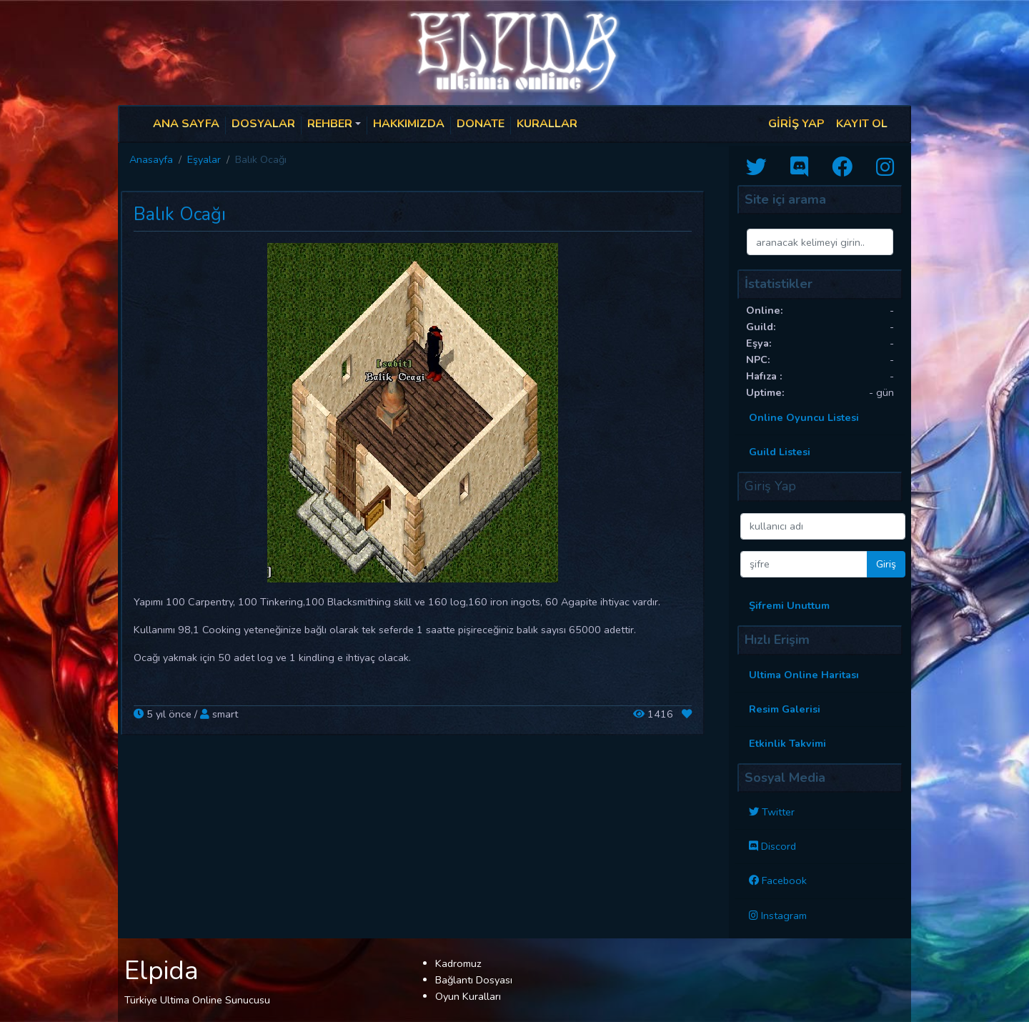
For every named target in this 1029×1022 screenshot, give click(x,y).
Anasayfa (151, 159)
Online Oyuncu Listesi (804, 417)
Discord (778, 846)
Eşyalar (204, 159)
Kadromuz (458, 963)
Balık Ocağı (180, 214)
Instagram (784, 915)
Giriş (886, 564)
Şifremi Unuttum (789, 605)
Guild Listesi (779, 452)
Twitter (778, 812)
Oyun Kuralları (468, 996)
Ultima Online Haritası (804, 675)
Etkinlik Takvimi (787, 743)
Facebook (784, 880)
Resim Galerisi (784, 709)
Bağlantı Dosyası (473, 980)
